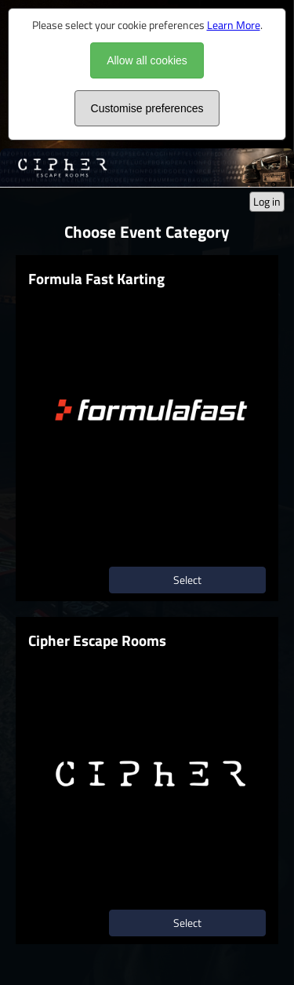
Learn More (233, 24)
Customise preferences (147, 108)
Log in (267, 201)
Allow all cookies (147, 60)
